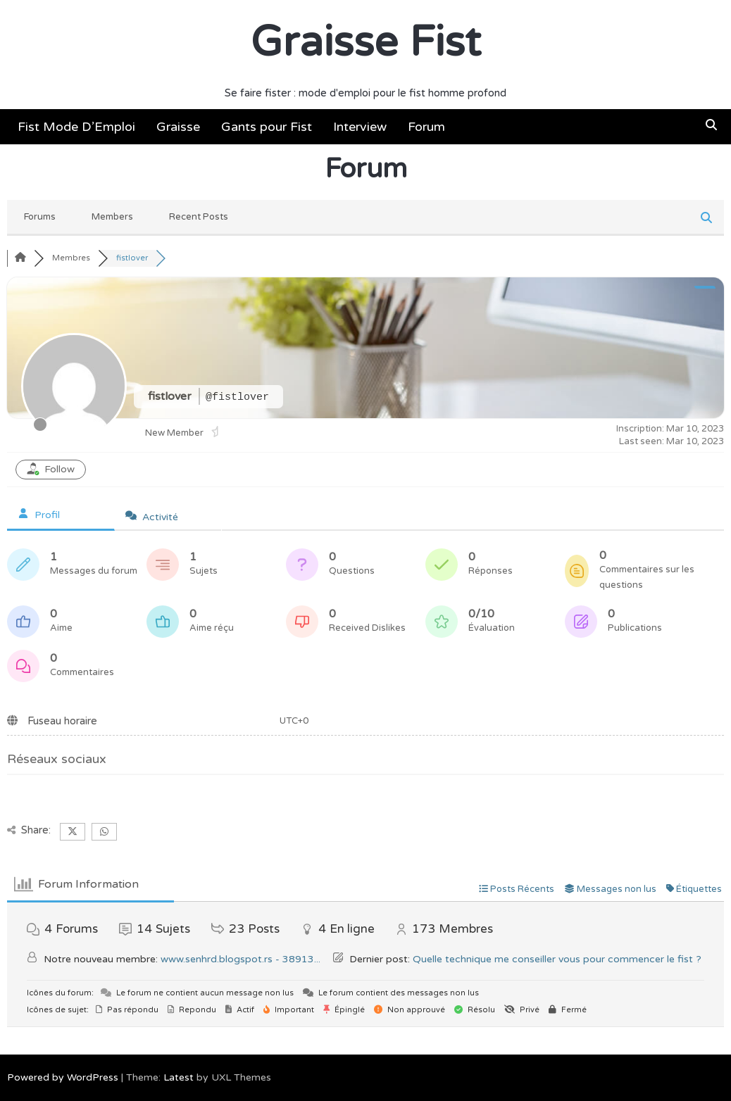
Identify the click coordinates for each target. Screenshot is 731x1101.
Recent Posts (198, 216)
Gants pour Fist (266, 126)
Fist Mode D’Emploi (76, 126)
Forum (426, 126)
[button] (711, 125)
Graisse (178, 126)
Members (112, 216)
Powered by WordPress (62, 1077)
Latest (178, 1077)
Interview (360, 126)
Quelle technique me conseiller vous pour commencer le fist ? (557, 959)
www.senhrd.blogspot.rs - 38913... (240, 959)
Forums (40, 216)
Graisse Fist (366, 42)
